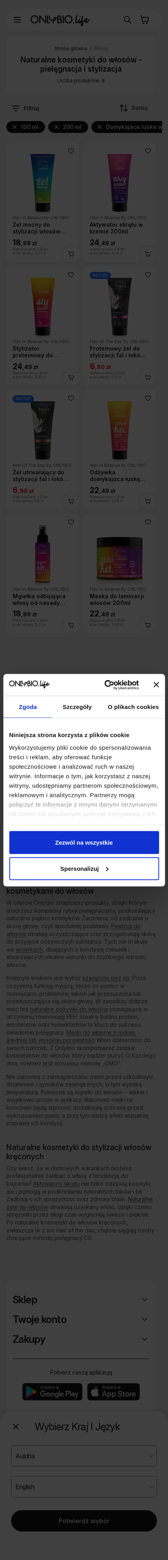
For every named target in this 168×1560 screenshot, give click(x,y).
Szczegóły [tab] (77, 706)
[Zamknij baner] (156, 685)
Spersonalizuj (84, 868)
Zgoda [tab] (28, 706)
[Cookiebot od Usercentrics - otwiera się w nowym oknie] (105, 685)
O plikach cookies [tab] (133, 706)
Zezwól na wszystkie (84, 842)
